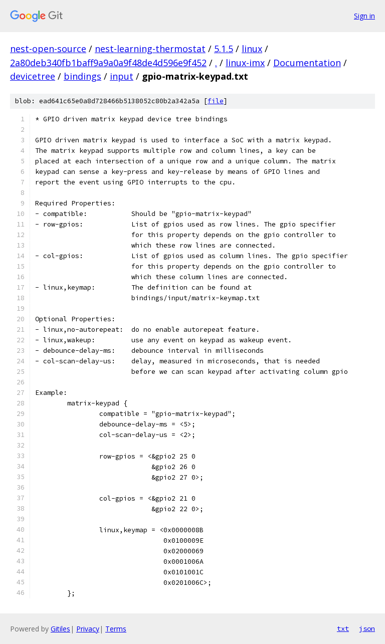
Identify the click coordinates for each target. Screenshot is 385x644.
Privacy (87, 628)
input (121, 76)
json (367, 628)
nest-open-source (48, 49)
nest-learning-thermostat (150, 49)
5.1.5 (223, 49)
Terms (115, 628)
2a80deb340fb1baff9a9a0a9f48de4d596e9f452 (108, 63)
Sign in (364, 16)
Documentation (307, 63)
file (216, 101)
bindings (82, 76)
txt (343, 628)
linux (252, 49)
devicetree (32, 76)
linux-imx (245, 63)
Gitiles (60, 628)
